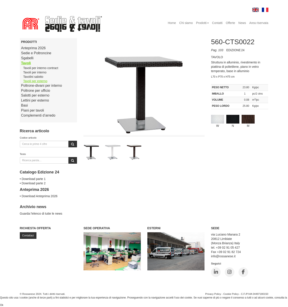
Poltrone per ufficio (35, 90)
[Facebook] (243, 272)
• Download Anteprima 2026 (39, 196)
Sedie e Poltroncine (36, 53)
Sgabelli (27, 58)
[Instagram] (229, 272)
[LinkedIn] (216, 272)
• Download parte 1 (33, 179)
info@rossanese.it (223, 256)
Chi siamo (186, 23)
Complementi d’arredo (38, 115)
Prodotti (202, 23)
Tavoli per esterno (35, 81)
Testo (23, 154)
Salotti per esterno (35, 95)
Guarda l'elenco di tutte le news (41, 213)
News (242, 23)
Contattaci (28, 235)
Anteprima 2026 (33, 48)
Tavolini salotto (33, 76)
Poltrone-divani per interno (41, 85)
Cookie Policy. (8, 301)
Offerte (230, 23)
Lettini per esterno (35, 100)
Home (172, 23)
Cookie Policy (231, 293)
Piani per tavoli (32, 110)
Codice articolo (28, 137)
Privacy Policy (213, 293)
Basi (24, 105)
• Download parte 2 (33, 183)
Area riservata (258, 23)
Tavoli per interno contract (40, 68)
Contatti (217, 23)
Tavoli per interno (35, 72)
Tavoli (26, 63)
